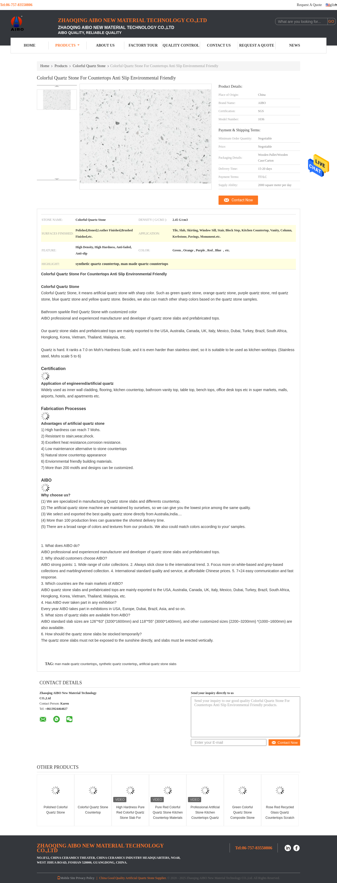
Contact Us (219, 45)
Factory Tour (142, 45)
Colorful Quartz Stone (89, 66)
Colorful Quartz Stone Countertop (93, 809)
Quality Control (181, 45)
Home (29, 45)
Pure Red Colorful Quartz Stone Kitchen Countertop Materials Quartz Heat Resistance (168, 817)
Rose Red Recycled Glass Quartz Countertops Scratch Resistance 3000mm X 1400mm (279, 817)
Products (67, 45)
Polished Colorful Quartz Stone (56, 809)
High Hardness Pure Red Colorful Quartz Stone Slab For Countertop (130, 815)
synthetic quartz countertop (118, 664)
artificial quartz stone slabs (157, 664)
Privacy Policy (85, 878)
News (294, 45)
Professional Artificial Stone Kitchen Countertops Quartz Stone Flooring (205, 815)
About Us (105, 45)
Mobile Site (66, 878)
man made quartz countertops (76, 664)
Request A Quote (309, 5)
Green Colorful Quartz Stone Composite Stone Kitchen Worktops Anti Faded (242, 817)
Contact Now (242, 200)
